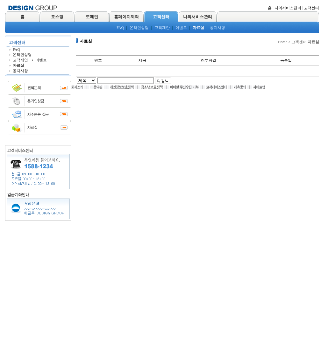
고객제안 (162, 27)
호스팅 (57, 16)
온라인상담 (139, 27)
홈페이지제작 (126, 16)
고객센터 (311, 8)
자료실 (198, 27)
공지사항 (217, 27)
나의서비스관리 (288, 8)
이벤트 (181, 27)
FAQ (120, 27)
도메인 (92, 16)
